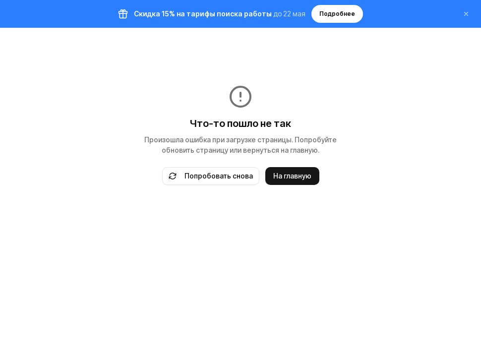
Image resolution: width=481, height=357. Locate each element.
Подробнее (337, 13)
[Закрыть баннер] (466, 14)
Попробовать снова (211, 176)
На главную (292, 176)
